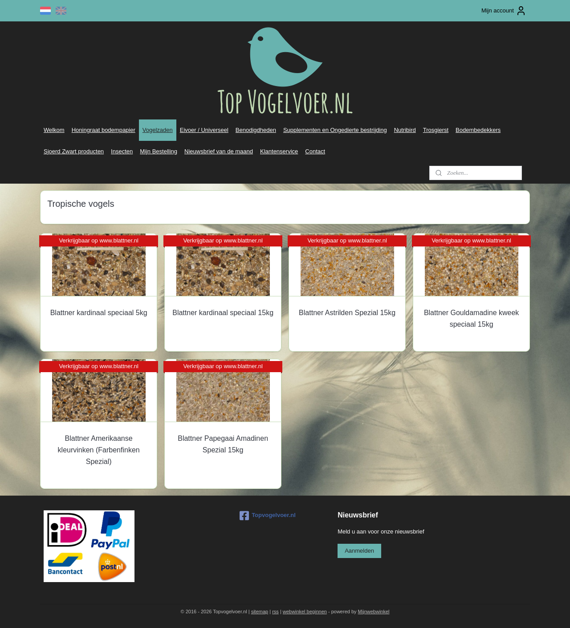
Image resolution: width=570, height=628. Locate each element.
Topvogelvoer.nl (268, 515)
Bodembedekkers (478, 130)
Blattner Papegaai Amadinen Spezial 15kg (223, 444)
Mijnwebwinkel (374, 611)
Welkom (54, 130)
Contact (315, 151)
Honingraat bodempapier (103, 130)
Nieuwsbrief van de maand (218, 151)
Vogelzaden (157, 130)
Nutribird (405, 130)
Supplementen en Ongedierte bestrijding (335, 130)
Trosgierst (435, 130)
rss (275, 611)
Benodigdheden (256, 130)
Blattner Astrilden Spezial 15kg (347, 312)
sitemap (260, 611)
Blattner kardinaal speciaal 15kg (222, 312)
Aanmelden (359, 550)
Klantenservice (279, 151)
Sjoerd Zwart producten (74, 151)
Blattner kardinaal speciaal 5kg (98, 312)
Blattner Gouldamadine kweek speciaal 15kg (471, 318)
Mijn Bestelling (158, 151)
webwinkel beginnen (305, 611)
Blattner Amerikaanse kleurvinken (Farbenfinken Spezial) (98, 450)
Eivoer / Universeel (204, 130)
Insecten (122, 151)
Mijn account (503, 10)
